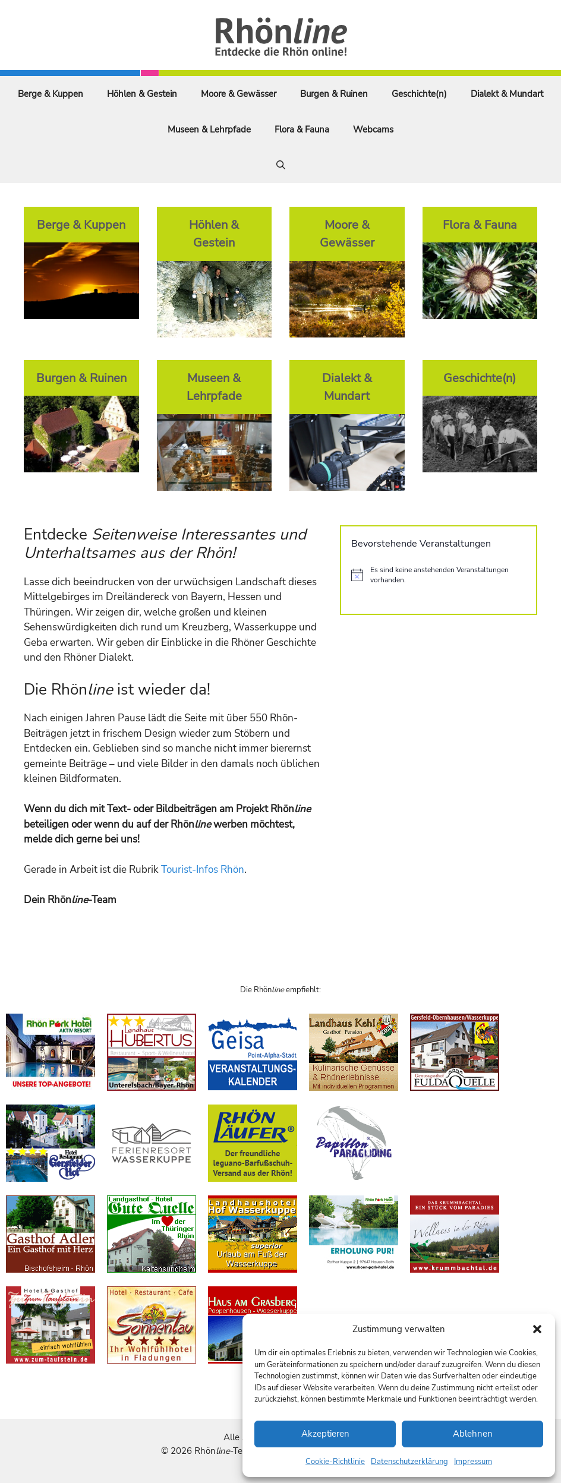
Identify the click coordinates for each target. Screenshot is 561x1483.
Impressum (473, 1461)
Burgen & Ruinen (334, 94)
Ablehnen (473, 1434)
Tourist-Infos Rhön (202, 869)
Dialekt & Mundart (507, 94)
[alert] (438, 575)
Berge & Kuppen (50, 94)
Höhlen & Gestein (142, 94)
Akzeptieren (325, 1434)
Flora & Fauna (302, 129)
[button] (537, 1329)
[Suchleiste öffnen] (280, 165)
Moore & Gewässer (238, 94)
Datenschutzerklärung (409, 1461)
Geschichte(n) (419, 94)
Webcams (373, 129)
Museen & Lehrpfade (209, 129)
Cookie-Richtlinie (335, 1461)
